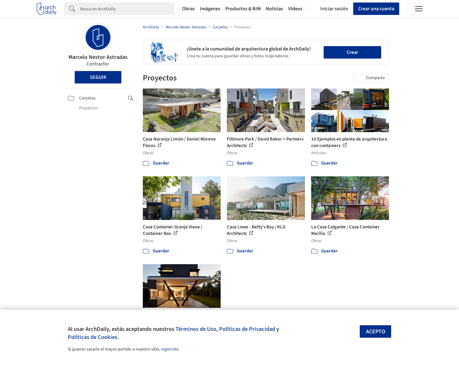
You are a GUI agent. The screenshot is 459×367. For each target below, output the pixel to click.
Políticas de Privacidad (247, 329)
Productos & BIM (243, 8)
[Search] (127, 8)
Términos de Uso (196, 329)
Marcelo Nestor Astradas (98, 57)
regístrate (170, 349)
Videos (295, 8)
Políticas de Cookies (92, 337)
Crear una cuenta (376, 8)
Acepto (375, 332)
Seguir (98, 77)
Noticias (274, 8)
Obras (188, 8)
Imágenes (210, 8)
